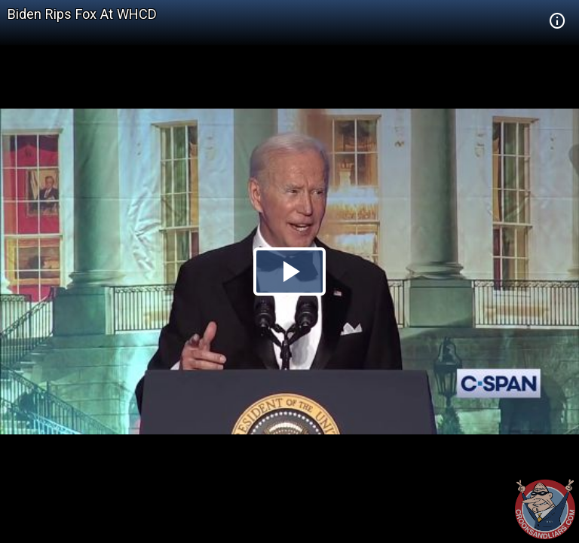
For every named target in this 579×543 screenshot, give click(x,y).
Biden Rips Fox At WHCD (82, 14)
